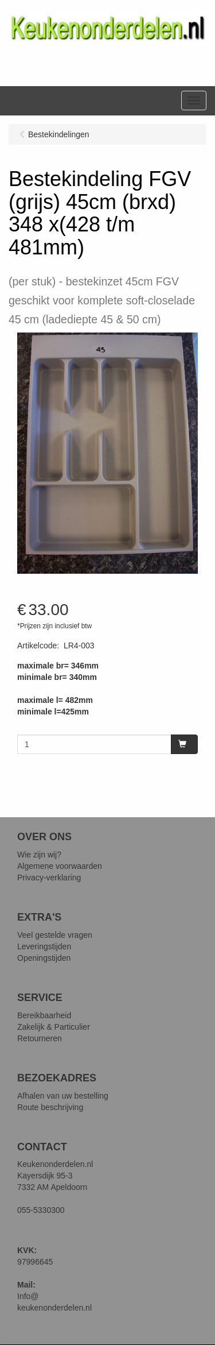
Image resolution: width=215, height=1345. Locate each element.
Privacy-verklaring (49, 877)
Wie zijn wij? (39, 854)
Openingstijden (44, 958)
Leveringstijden (44, 946)
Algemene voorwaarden (59, 866)
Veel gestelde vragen (54, 935)
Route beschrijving (50, 1107)
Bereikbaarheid (44, 1015)
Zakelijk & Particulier (53, 1026)
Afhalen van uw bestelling (62, 1095)
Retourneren (39, 1038)
